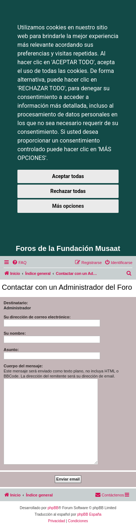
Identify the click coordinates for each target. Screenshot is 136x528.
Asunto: (11, 349)
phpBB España (89, 514)
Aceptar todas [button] (68, 176)
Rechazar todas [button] (68, 191)
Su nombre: (15, 333)
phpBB (53, 508)
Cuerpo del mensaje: (23, 366)
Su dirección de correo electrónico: (37, 317)
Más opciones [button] (68, 206)
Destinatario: (16, 303)
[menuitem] (19, 262)
